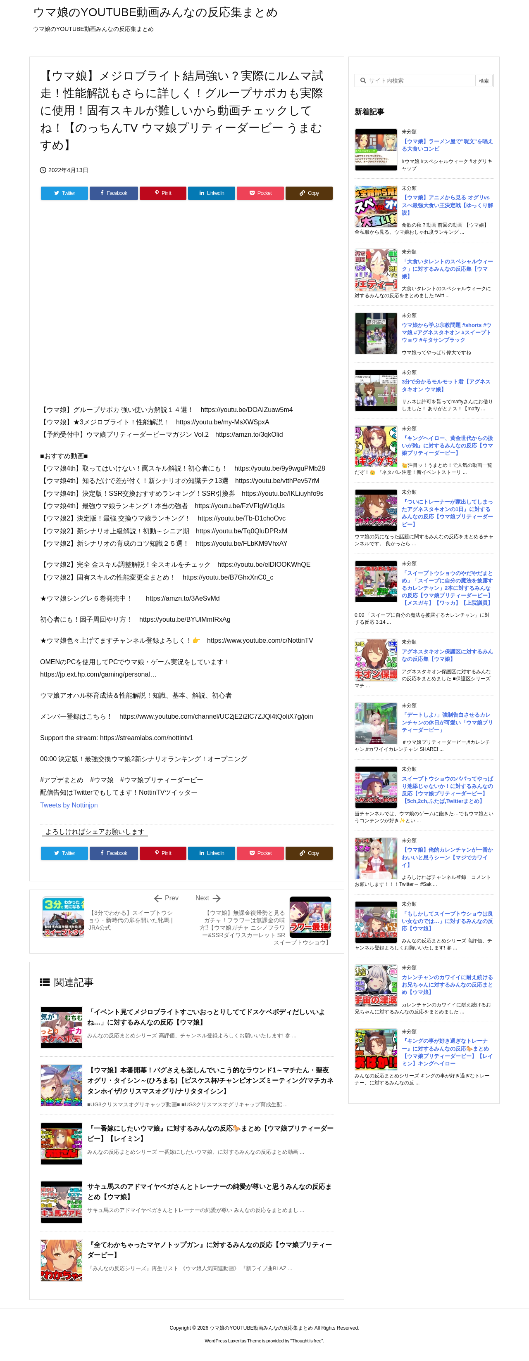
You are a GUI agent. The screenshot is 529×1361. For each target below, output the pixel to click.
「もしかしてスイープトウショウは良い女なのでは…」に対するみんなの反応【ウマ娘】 (447, 921)
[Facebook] (114, 193)
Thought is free (306, 1340)
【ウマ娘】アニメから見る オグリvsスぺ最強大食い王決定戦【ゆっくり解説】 (447, 204)
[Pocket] (260, 193)
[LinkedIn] (211, 193)
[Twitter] (64, 193)
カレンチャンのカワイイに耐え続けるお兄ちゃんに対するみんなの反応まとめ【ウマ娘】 (447, 984)
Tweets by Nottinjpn (69, 805)
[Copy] (309, 193)
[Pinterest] (163, 193)
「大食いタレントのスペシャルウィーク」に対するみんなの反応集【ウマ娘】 (447, 268)
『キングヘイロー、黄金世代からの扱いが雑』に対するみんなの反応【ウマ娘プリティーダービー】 (447, 445)
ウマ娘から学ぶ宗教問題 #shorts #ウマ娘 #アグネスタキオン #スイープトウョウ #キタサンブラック (446, 332)
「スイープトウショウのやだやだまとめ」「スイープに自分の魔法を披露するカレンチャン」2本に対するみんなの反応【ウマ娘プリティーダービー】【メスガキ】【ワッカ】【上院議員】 (447, 588)
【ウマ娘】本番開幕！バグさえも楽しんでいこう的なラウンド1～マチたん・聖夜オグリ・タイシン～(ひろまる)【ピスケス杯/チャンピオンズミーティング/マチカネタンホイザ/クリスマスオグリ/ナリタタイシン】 (210, 1081)
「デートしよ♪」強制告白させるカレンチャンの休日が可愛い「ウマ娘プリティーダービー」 (447, 722)
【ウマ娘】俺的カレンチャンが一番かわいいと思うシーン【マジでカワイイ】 (447, 857)
